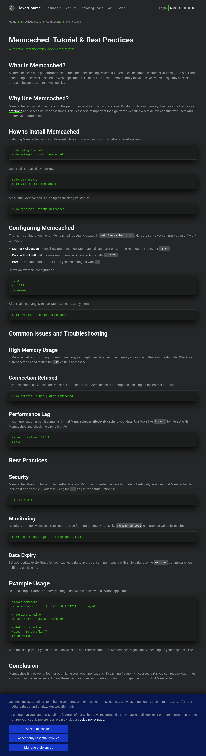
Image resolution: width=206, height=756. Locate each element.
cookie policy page (91, 719)
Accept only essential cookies (38, 738)
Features (70, 8)
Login (163, 8)
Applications (53, 21)
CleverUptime (25, 8)
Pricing (120, 8)
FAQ (109, 8)
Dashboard (53, 8)
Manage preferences (38, 747)
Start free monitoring (182, 8)
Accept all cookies (38, 729)
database (15, 111)
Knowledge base (91, 8)
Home (12, 21)
